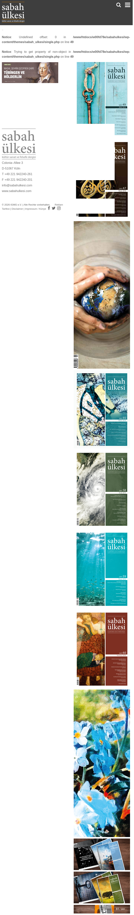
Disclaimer (17, 208)
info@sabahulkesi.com (17, 185)
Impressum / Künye (35, 208)
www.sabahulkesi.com (16, 191)
